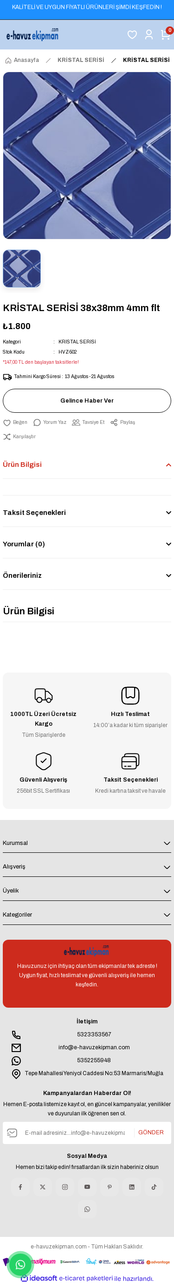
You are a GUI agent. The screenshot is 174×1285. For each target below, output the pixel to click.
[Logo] (33, 34)
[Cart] (165, 34)
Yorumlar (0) (24, 544)
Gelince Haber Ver (87, 401)
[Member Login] (149, 34)
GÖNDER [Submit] (151, 1132)
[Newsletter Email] (87, 1133)
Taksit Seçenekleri (34, 512)
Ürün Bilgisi (22, 464)
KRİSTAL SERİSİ (77, 341)
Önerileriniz (22, 575)
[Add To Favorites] (15, 422)
